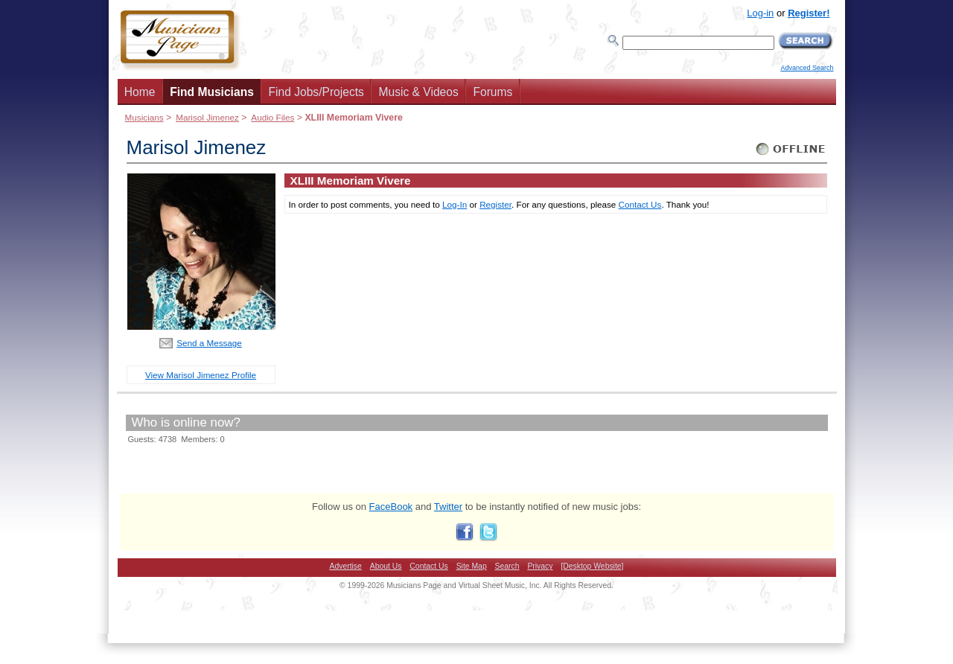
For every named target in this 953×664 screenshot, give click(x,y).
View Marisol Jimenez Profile (200, 375)
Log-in (760, 13)
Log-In (454, 204)
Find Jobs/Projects (316, 92)
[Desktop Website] (592, 566)
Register (495, 204)
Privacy (539, 566)
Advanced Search (806, 67)
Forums (492, 92)
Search (507, 566)
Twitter (448, 506)
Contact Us (640, 204)
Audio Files (272, 117)
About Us (386, 566)
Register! (808, 13)
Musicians (144, 117)
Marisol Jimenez (207, 117)
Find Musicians (212, 92)
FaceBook (391, 506)
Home (140, 92)
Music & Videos (419, 92)
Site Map (471, 566)
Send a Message (209, 343)
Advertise (346, 566)
